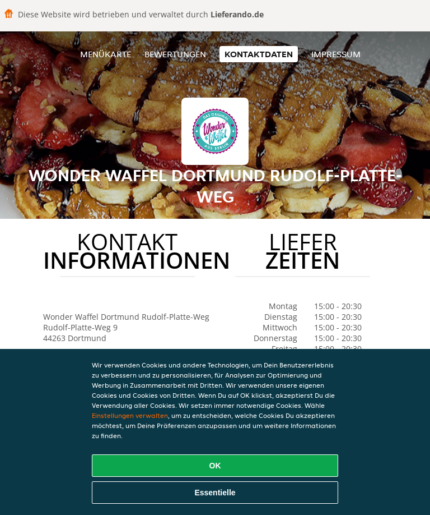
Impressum (336, 54)
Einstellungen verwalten (130, 415)
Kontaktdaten (259, 54)
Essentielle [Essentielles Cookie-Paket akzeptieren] (214, 492)
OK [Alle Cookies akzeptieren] (215, 465)
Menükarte (105, 54)
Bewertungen (175, 54)
